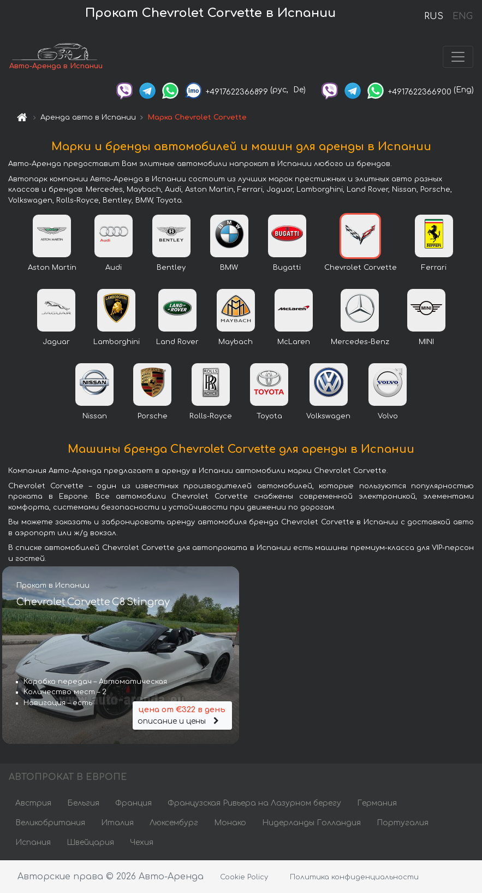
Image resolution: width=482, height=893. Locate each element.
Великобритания (50, 823)
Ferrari (434, 267)
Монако (230, 823)
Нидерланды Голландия (311, 823)
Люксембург (174, 823)
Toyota (269, 416)
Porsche (153, 416)
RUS (433, 16)
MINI (426, 342)
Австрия (33, 803)
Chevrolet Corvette (360, 267)
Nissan (94, 416)
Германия (377, 803)
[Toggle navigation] (458, 57)
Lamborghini (116, 342)
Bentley (171, 267)
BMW (229, 267)
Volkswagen (328, 416)
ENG (462, 16)
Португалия (403, 823)
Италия (117, 823)
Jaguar (56, 342)
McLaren (293, 342)
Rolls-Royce (210, 416)
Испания (33, 842)
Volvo (388, 416)
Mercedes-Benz (360, 342)
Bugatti (287, 267)
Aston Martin (52, 267)
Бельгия (83, 803)
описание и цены (182, 714)
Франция (133, 803)
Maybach (235, 342)
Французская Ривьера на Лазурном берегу (254, 803)
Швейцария (90, 842)
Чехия (141, 842)
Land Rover (177, 342)
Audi (113, 267)
